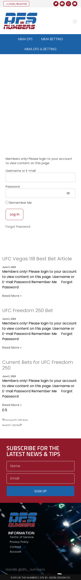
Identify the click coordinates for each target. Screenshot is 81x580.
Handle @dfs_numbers (25, 569)
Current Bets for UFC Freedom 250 (37, 365)
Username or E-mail (21, 171)
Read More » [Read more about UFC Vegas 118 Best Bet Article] (12, 296)
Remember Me (19, 202)
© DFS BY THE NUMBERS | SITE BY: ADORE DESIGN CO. (40, 577)
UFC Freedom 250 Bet (27, 310)
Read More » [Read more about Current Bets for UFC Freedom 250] (12, 405)
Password (13, 186)
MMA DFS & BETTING (41, 49)
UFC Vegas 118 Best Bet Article (37, 258)
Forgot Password (18, 226)
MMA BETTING (52, 39)
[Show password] (68, 193)
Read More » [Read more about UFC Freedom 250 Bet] (12, 347)
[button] (75, 21)
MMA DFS (25, 39)
